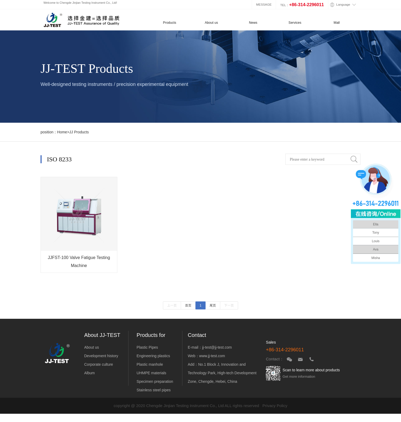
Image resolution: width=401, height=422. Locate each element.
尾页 (213, 305)
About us (211, 23)
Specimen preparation (155, 381)
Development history (101, 356)
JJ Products (79, 132)
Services (294, 23)
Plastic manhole (150, 364)
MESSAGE (264, 4)
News (253, 23)
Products (169, 23)
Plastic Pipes (147, 347)
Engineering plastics (153, 356)
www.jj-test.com (212, 356)
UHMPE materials (151, 373)
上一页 (172, 305)
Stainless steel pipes (154, 390)
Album (89, 373)
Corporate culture (98, 364)
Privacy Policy (274, 405)
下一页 (229, 305)
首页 (188, 305)
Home (62, 132)
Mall (337, 23)
